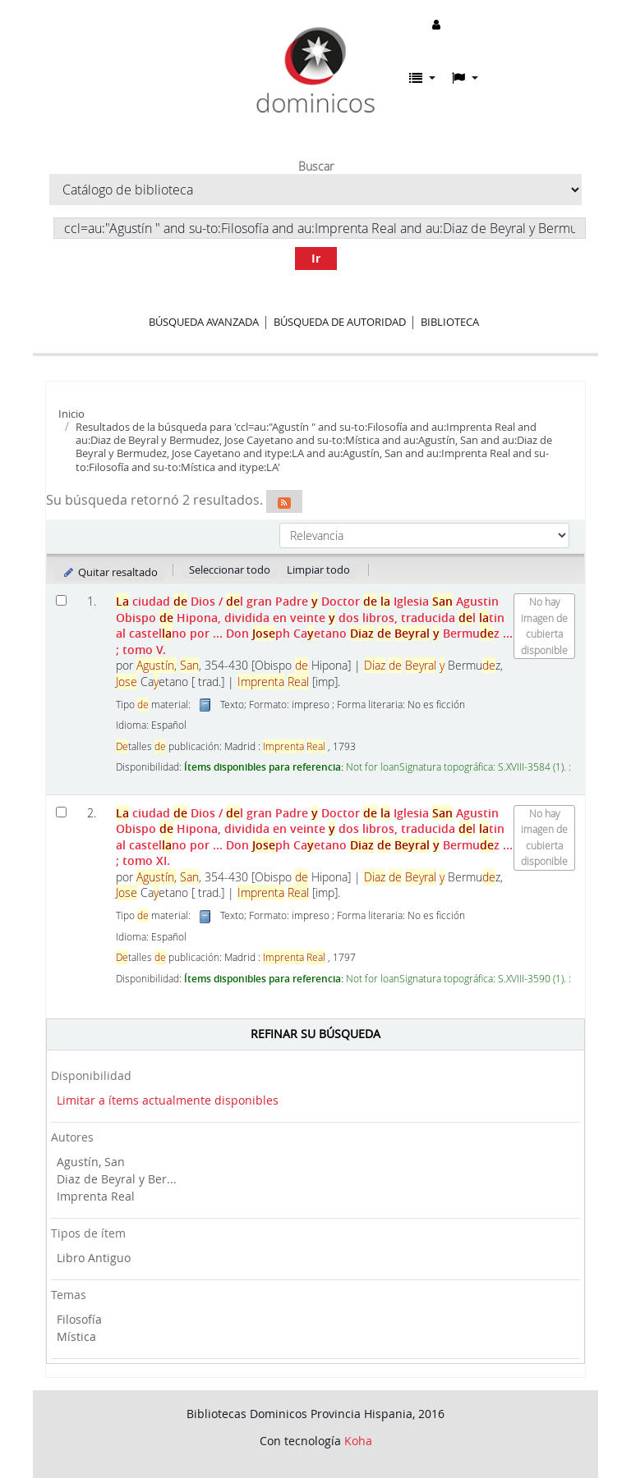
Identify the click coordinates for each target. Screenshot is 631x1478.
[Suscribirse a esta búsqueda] (284, 501)
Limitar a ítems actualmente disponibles (168, 1100)
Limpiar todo (318, 569)
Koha (358, 1440)
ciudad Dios (314, 625)
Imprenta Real (96, 1196)
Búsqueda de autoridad (340, 321)
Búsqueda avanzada (204, 321)
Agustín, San (91, 1161)
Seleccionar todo (229, 569)
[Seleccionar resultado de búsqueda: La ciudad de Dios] (61, 600)
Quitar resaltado (110, 572)
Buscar (316, 166)
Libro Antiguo (94, 1257)
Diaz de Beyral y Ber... (117, 1179)
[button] (422, 78)
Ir (315, 258)
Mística (76, 1336)
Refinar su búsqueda (315, 1033)
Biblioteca (450, 321)
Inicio (71, 413)
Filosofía (79, 1319)
